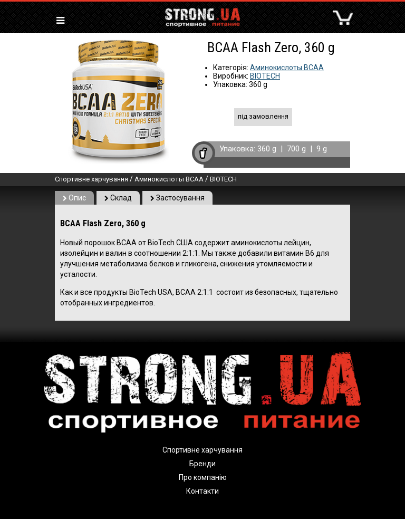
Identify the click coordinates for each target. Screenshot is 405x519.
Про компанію (203, 477)
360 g (266, 148)
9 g (321, 148)
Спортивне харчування (91, 179)
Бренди (202, 463)
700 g (296, 148)
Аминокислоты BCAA (287, 67)
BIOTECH (265, 76)
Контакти (202, 491)
